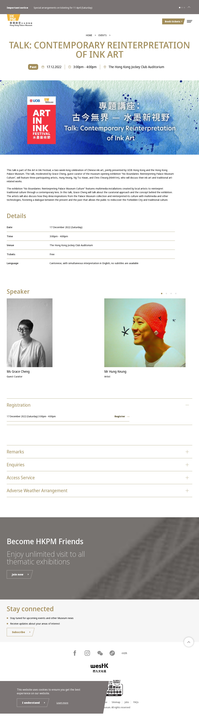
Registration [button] (20, 405)
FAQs (136, 706)
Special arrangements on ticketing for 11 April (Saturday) (63, 6)
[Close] (189, 6)
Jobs (127, 706)
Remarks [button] (16, 453)
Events (103, 35)
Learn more (62, 702)
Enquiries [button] (17, 466)
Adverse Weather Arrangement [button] (41, 494)
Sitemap (116, 706)
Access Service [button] (22, 480)
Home (89, 35)
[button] (189, 21)
